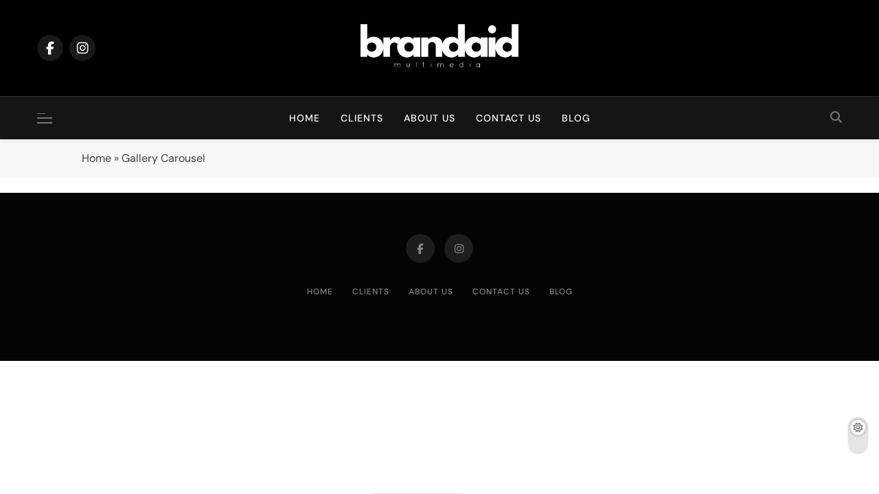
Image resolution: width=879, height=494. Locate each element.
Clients (362, 118)
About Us (429, 118)
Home (304, 118)
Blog (576, 118)
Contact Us (508, 118)
